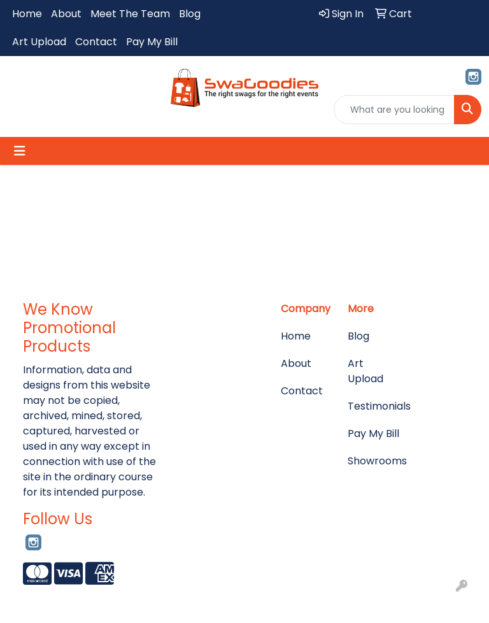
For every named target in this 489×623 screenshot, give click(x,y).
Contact (96, 41)
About (66, 13)
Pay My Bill (152, 41)
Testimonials (373, 406)
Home (27, 13)
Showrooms (373, 461)
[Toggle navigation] (19, 151)
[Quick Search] (394, 109)
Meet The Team (130, 13)
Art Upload (39, 41)
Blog (190, 13)
